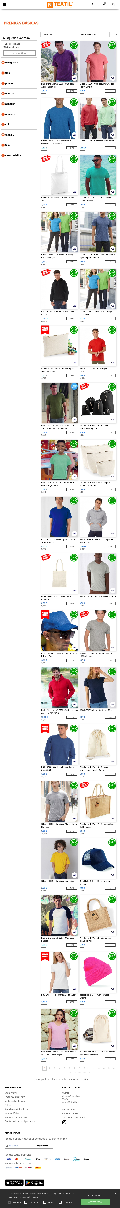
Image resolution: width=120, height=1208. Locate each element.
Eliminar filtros (19, 53)
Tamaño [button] (9, 134)
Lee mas (35, 1197)
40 (104, 1068)
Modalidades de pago (15, 1101)
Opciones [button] (10, 114)
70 (70, 1073)
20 (94, 1068)
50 (109, 1068)
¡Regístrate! (42, 1145)
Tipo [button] (7, 73)
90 (79, 1073)
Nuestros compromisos (16, 1117)
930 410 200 (68, 1109)
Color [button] (8, 124)
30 (99, 1068)
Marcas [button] (9, 93)
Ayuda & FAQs (12, 1113)
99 (84, 1073)
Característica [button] (13, 155)
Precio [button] (9, 83)
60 (114, 1068)
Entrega (8, 1105)
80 (74, 1073)
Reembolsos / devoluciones (18, 1109)
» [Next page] (89, 1073)
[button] (92, 4)
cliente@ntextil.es (71, 1096)
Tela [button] (7, 145)
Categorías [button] (11, 62)
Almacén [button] (10, 103)
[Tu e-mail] (19, 1145)
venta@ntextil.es (70, 1102)
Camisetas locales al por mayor (20, 1121)
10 (89, 1068)
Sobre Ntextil (11, 1093)
